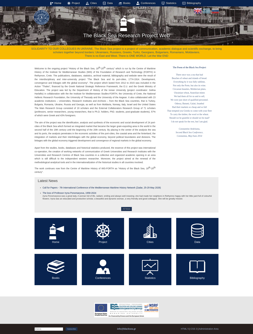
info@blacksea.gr (126, 329)
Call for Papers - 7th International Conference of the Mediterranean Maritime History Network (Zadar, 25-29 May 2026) (102, 187)
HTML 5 (185, 329)
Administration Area (208, 329)
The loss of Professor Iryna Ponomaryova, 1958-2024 (69, 193)
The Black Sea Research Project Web (126, 25)
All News (126, 209)
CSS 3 (194, 329)
